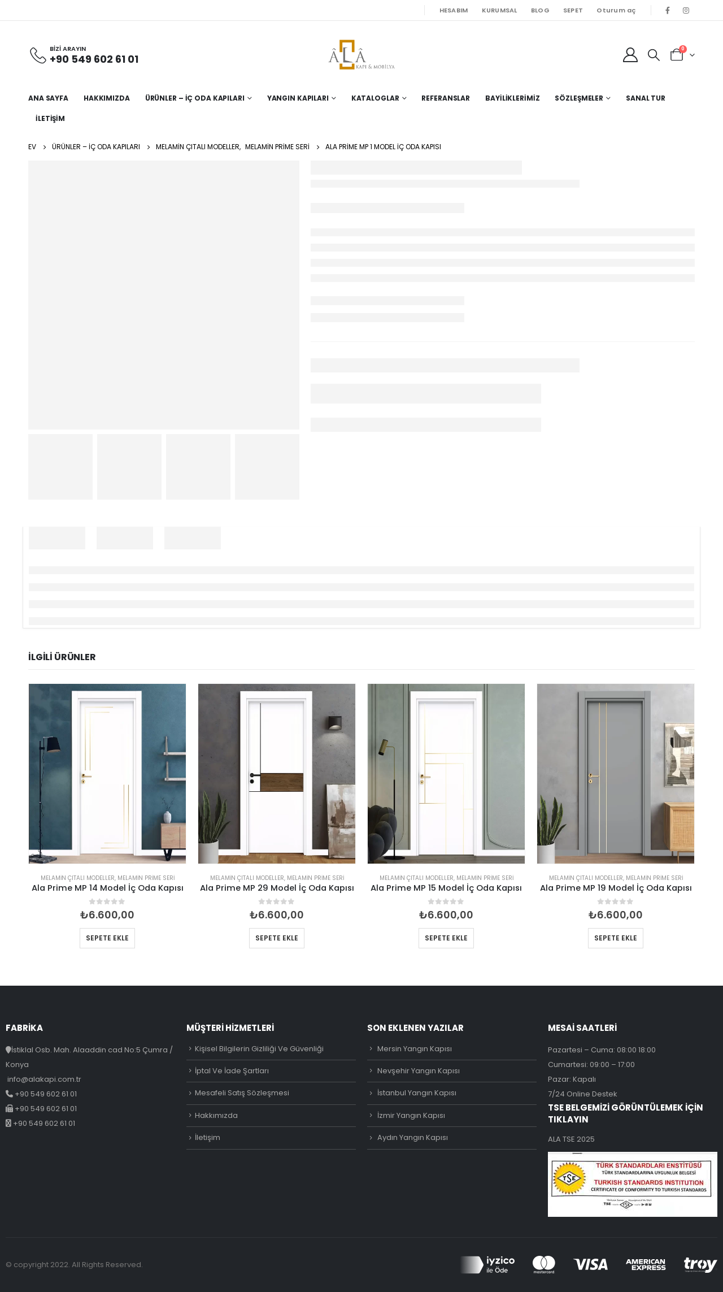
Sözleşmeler (579, 98)
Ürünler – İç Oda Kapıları (195, 98)
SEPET (573, 10)
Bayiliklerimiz (512, 98)
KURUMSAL (499, 10)
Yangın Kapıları (298, 98)
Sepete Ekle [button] (107, 938)
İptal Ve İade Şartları (232, 1070)
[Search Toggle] (654, 55)
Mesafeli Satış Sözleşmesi (242, 1092)
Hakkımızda (107, 98)
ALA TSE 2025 (571, 1139)
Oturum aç (615, 10)
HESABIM (453, 10)
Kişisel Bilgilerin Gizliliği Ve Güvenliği (259, 1048)
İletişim (50, 118)
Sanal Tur (645, 98)
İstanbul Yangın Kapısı (416, 1092)
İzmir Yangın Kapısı (411, 1115)
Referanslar (445, 98)
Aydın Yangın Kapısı (412, 1137)
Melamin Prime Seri (146, 878)
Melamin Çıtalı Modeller (78, 878)
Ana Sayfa (48, 98)
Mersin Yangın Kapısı (414, 1048)
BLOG (540, 10)
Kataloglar (375, 98)
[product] (107, 773)
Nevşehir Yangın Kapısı (418, 1070)
